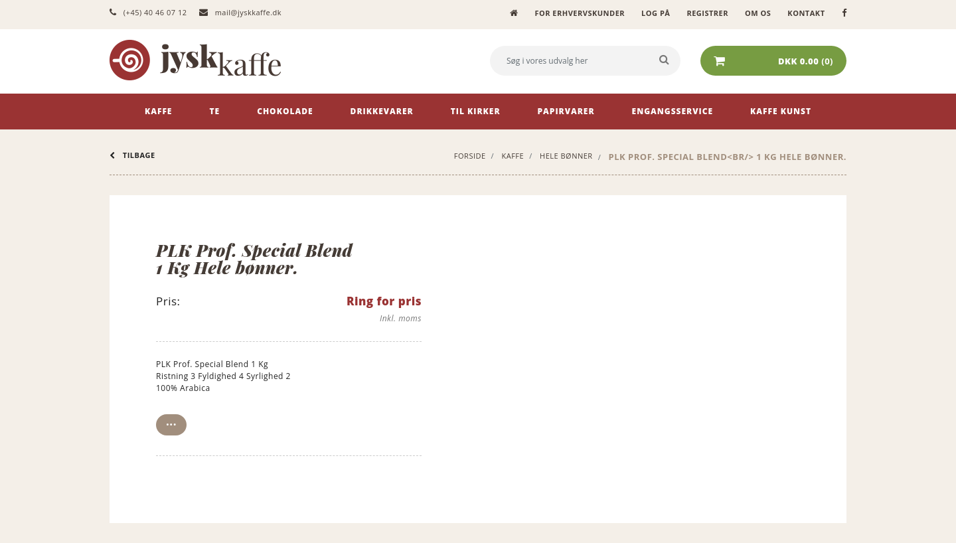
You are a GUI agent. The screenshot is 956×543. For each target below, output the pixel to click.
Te (214, 111)
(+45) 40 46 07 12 (148, 12)
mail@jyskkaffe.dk (240, 12)
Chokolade (285, 111)
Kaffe (158, 111)
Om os (758, 13)
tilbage (132, 155)
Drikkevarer (382, 111)
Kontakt (806, 13)
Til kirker (476, 111)
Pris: (168, 301)
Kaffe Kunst (780, 111)
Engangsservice (673, 111)
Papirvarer (566, 111)
